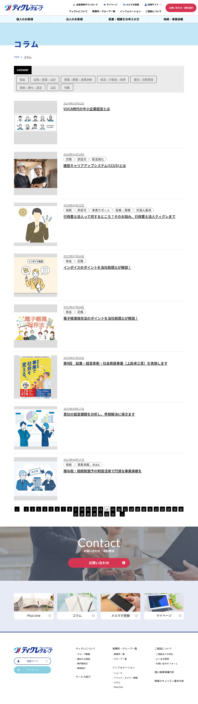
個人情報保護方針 (164, 672)
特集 (67, 87)
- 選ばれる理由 (83, 658)
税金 (22, 79)
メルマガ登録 (132, 4)
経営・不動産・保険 (112, 79)
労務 (69, 159)
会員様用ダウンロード (87, 4)
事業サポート (101, 210)
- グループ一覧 (119, 658)
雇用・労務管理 (143, 79)
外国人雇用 (143, 210)
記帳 (80, 261)
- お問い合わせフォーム (166, 663)
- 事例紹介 (81, 668)
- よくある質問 (162, 658)
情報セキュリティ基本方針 (169, 681)
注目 (53, 87)
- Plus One (117, 687)
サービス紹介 (83, 676)
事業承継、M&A (88, 464)
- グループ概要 (83, 654)
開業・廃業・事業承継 (78, 79)
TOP (16, 57)
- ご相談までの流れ (164, 654)
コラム (27, 57)
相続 (69, 210)
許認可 (81, 159)
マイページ (112, 4)
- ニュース (117, 673)
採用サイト (153, 4)
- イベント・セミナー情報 (125, 677)
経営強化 (98, 159)
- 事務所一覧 (118, 654)
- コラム (116, 682)
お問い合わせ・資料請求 (181, 7)
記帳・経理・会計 (45, 79)
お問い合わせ (107, 562)
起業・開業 (123, 210)
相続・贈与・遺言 (31, 87)
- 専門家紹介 (82, 663)
